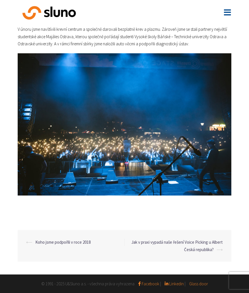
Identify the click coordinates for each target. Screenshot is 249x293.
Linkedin (174, 283)
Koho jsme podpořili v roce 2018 (63, 242)
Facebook (149, 283)
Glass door (198, 283)
